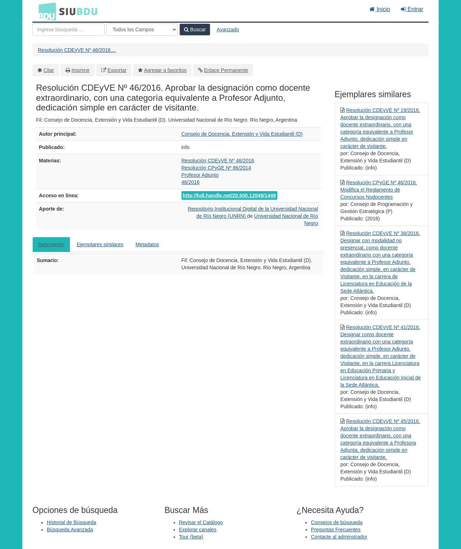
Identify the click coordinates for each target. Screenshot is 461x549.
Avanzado (228, 29)
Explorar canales (197, 529)
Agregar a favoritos (165, 70)
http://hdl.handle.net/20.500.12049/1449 (229, 195)
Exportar (116, 70)
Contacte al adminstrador (339, 537)
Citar (49, 70)
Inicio (380, 9)
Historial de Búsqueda (71, 522)
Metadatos (147, 244)
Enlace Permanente (226, 70)
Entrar (412, 9)
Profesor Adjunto (200, 175)
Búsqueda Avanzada (70, 529)
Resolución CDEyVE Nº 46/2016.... (77, 50)
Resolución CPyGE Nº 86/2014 (216, 168)
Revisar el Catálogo (201, 522)
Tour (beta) (191, 537)
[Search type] (142, 29)
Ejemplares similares (100, 244)
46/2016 (191, 182)
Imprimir (80, 70)
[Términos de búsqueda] (68, 29)
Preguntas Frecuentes (336, 529)
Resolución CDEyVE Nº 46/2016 (218, 160)
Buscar (195, 29)
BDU (45, 11)
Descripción (51, 244)
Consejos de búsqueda (336, 522)
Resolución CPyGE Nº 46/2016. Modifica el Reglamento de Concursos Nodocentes (378, 190)
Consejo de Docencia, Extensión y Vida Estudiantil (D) (242, 134)
